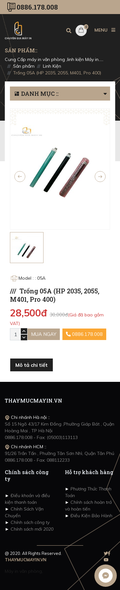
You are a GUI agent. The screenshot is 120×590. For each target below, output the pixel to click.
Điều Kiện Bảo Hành (90, 515)
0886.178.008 (37, 7)
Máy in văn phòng (23, 571)
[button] (106, 93)
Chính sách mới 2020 (31, 529)
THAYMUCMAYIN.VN (25, 559)
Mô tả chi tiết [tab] (31, 365)
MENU (104, 30)
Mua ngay (43, 334)
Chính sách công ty (29, 522)
